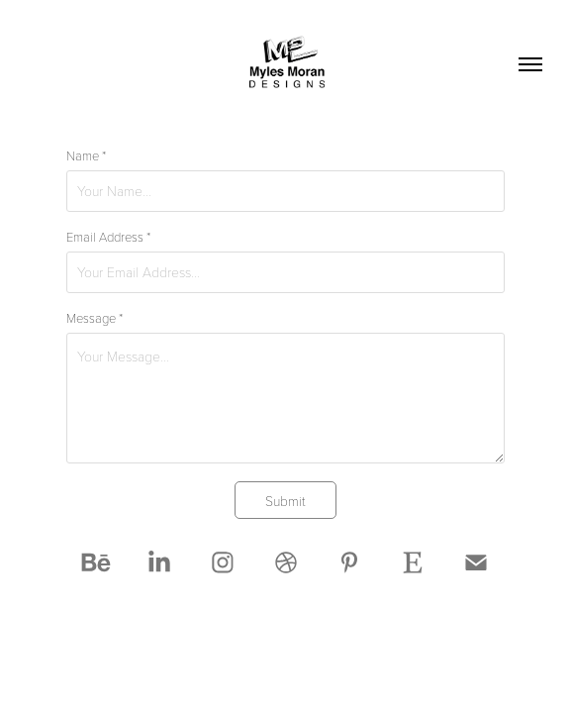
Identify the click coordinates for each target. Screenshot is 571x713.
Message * (94, 318)
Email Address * (108, 237)
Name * (86, 155)
